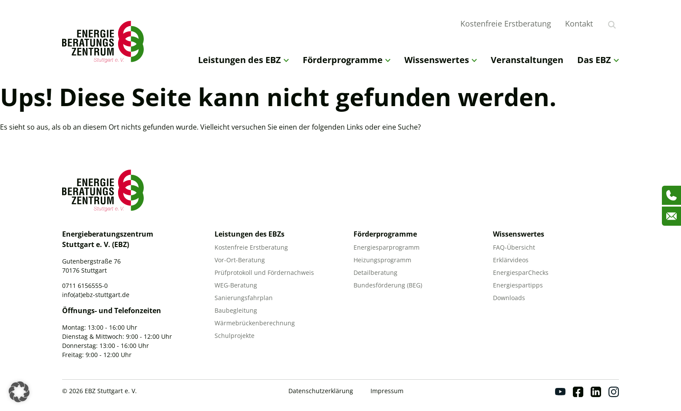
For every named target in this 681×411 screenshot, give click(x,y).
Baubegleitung (236, 310)
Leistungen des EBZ (243, 60)
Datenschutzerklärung (320, 391)
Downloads (509, 298)
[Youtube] (560, 392)
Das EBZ (598, 60)
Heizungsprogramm (382, 260)
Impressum (386, 391)
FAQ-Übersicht (514, 247)
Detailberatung (375, 272)
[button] (19, 392)
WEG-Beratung (236, 285)
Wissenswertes (440, 60)
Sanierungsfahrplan (244, 298)
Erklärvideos (511, 260)
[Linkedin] (596, 392)
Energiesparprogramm (387, 247)
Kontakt (579, 23)
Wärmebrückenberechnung (255, 323)
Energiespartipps (518, 285)
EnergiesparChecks (521, 272)
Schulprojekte (235, 335)
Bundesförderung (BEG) (388, 285)
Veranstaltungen (527, 60)
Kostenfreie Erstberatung (505, 23)
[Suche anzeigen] (612, 25)
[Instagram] (613, 392)
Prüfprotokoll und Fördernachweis (264, 272)
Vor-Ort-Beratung (240, 260)
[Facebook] (578, 392)
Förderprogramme (346, 60)
